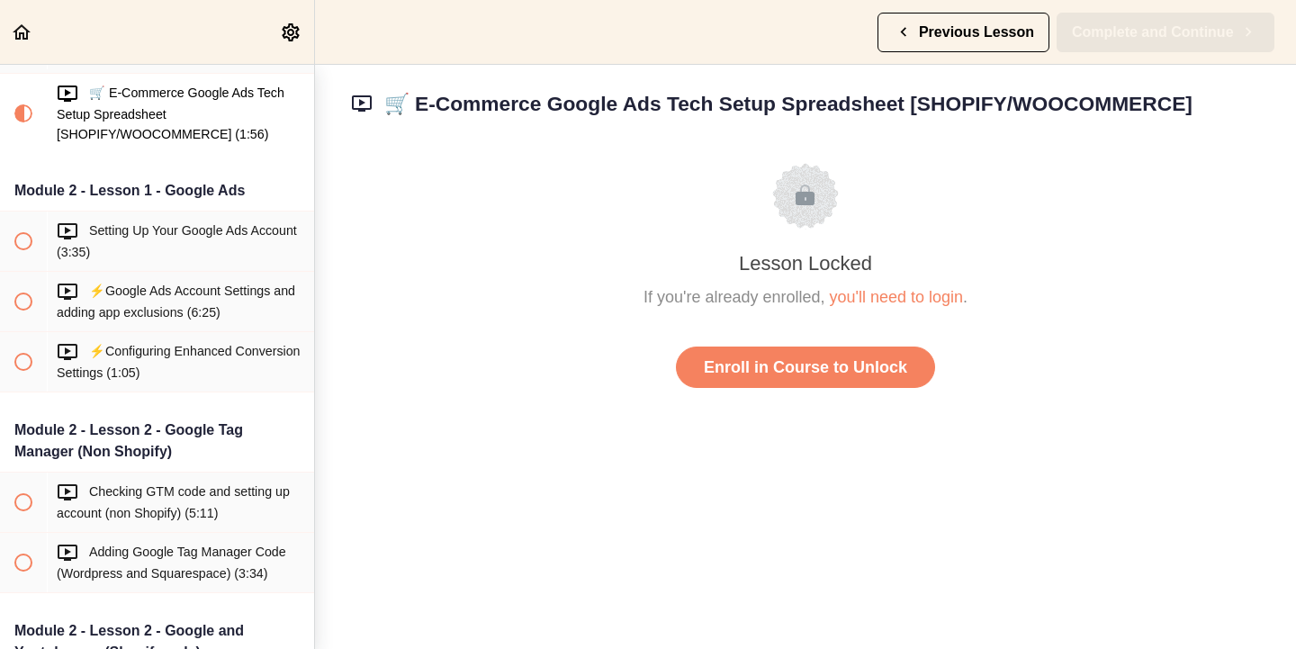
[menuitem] (291, 32)
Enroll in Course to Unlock (805, 367)
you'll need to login (897, 297)
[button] (22, 32)
